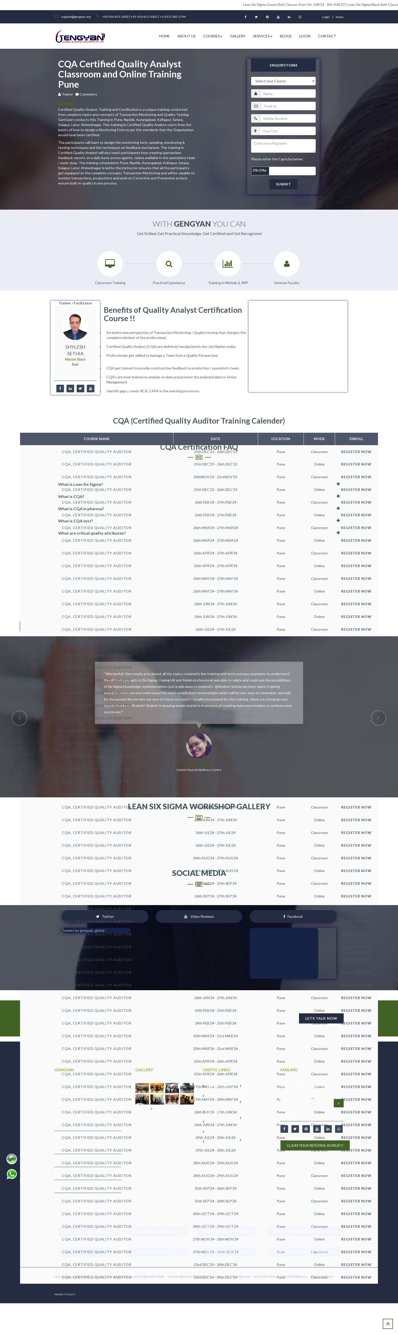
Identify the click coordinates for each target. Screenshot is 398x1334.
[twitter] (80, 388)
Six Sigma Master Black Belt (306, 1231)
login (326, 17)
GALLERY (214, 1112)
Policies (213, 1141)
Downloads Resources (252, 1089)
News (340, 17)
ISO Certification (227, 1252)
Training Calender (214, 1099)
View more (144, 1108)
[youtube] (90, 388)
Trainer (68, 94)
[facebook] (60, 388)
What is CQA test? (75, 520)
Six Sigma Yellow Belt (89, 1231)
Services (262, 36)
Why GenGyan (218, 1086)
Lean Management (158, 1252)
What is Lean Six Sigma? (80, 484)
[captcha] (283, 171)
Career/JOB (216, 1122)
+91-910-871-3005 (143, 17)
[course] (283, 81)
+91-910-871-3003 (115, 17)
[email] (288, 106)
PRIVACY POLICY (65, 1294)
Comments (88, 94)
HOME (164, 36)
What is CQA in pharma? (81, 508)
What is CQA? (71, 496)
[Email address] (307, 1103)
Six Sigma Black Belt (227, 1231)
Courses (212, 36)
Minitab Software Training (305, 1252)
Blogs (286, 36)
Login (304, 36)
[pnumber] (288, 118)
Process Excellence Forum (252, 1124)
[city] (287, 131)
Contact (327, 36)
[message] (283, 146)
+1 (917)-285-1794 (173, 17)
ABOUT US (186, 36)
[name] (288, 93)
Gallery (237, 36)
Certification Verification (254, 1105)
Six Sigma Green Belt (157, 1231)
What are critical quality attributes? (92, 533)
